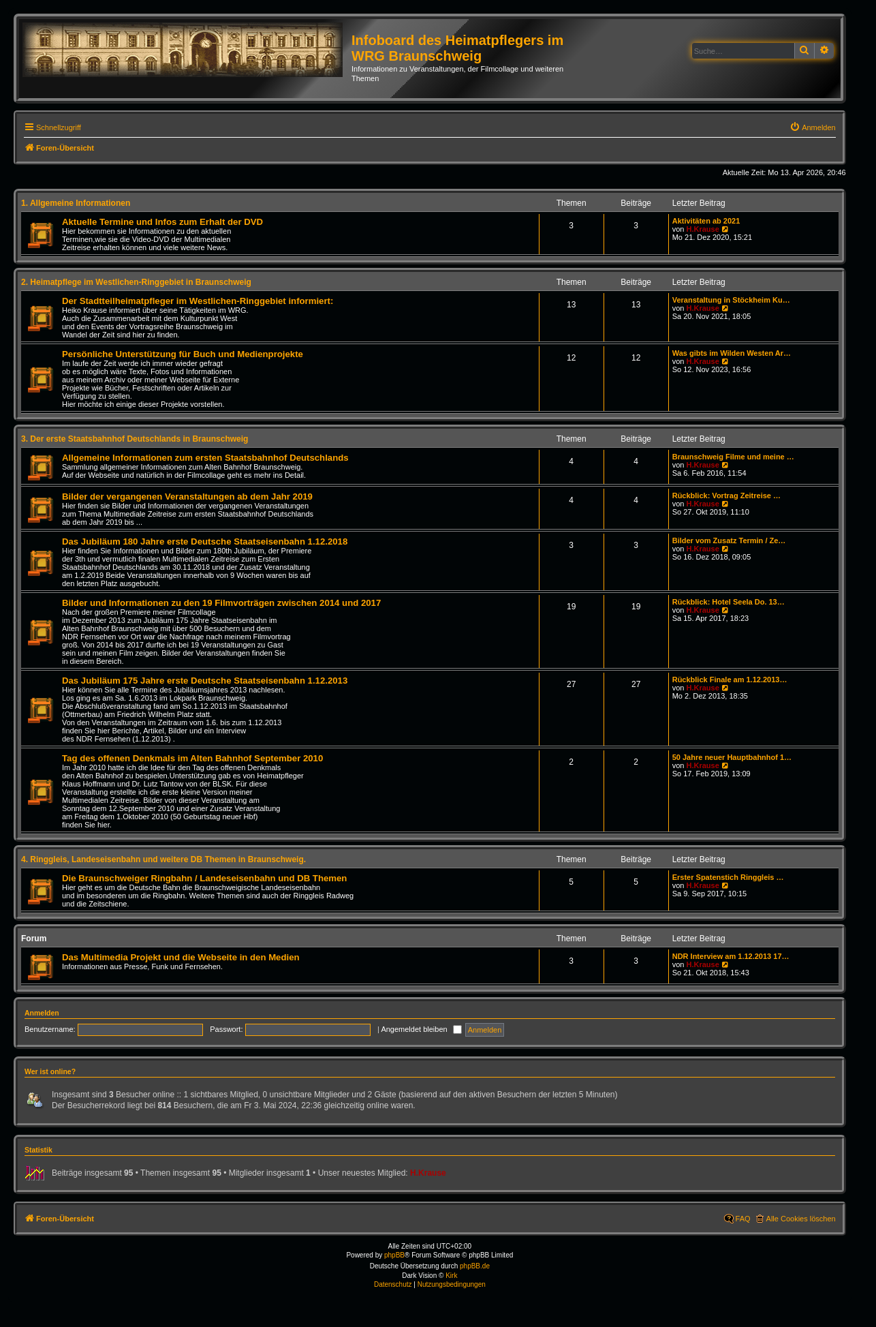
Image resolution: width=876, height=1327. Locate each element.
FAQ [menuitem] (743, 1219)
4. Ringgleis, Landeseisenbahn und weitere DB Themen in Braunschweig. (163, 859)
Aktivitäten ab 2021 (706, 221)
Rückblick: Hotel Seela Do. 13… (728, 602)
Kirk (451, 1275)
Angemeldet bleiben (421, 1029)
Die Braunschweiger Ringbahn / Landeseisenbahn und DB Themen (204, 878)
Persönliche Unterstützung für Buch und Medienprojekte (182, 354)
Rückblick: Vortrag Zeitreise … (726, 495)
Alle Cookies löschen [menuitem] (801, 1219)
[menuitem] (812, 127)
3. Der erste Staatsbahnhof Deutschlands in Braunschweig (134, 439)
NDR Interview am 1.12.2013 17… (730, 956)
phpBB (394, 1255)
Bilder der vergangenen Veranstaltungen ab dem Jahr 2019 (187, 496)
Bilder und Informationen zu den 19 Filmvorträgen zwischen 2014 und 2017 (221, 603)
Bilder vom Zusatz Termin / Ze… (729, 540)
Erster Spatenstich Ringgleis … (728, 877)
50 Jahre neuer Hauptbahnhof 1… (732, 757)
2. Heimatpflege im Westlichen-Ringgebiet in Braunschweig (136, 282)
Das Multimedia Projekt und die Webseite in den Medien (181, 957)
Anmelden (42, 1013)
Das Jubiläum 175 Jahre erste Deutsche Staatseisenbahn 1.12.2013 (204, 680)
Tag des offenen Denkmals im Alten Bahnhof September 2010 (192, 758)
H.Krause (702, 229)
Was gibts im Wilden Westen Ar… (731, 353)
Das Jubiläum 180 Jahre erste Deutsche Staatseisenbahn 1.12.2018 (204, 541)
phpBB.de (475, 1266)
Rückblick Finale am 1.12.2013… (729, 679)
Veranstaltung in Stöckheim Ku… (731, 300)
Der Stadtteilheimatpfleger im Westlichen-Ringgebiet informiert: (197, 301)
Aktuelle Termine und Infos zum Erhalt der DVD (162, 222)
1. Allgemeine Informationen (75, 203)
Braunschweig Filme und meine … (733, 457)
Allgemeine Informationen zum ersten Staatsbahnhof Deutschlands (205, 458)
